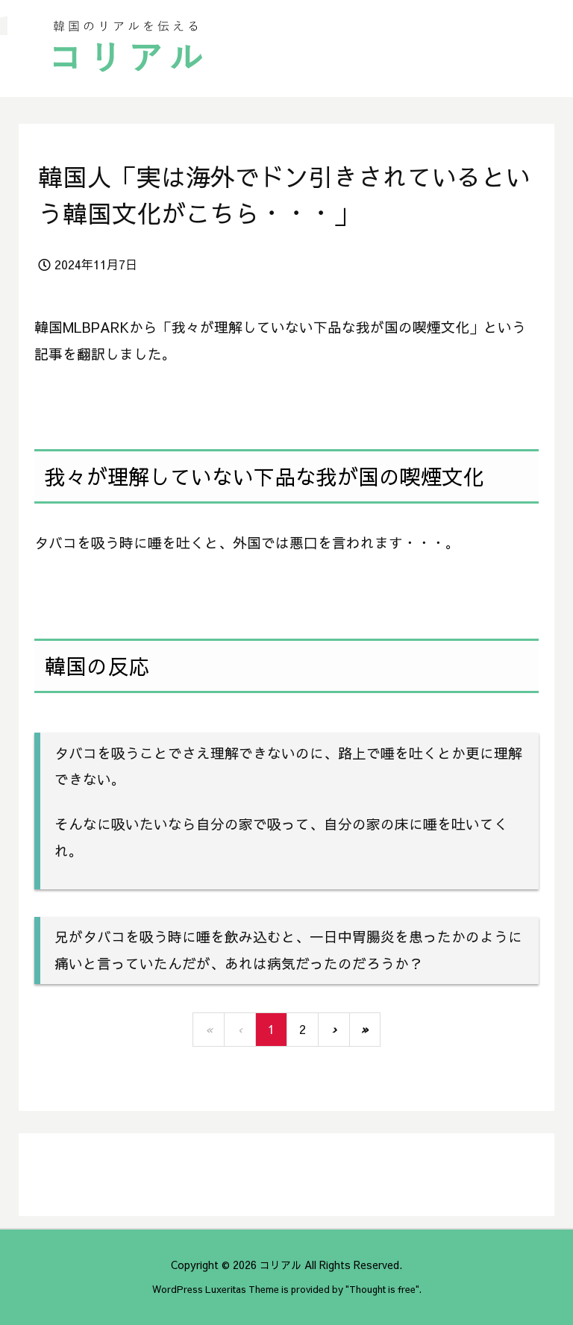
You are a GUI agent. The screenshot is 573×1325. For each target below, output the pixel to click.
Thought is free (382, 1288)
